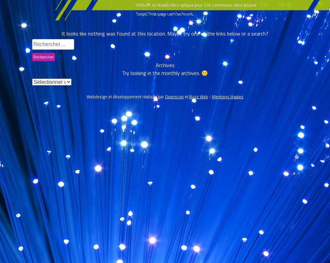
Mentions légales (227, 96)
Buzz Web (198, 96)
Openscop (174, 96)
